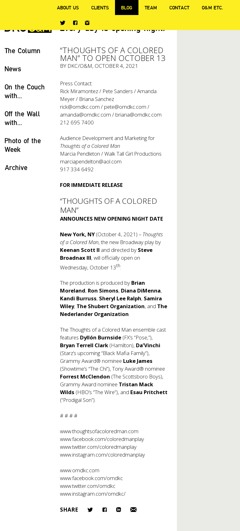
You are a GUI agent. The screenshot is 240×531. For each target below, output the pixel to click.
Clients (100, 7)
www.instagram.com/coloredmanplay (102, 454)
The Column (23, 50)
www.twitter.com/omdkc (87, 485)
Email (133, 509)
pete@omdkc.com (125, 106)
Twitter (62, 23)
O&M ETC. (212, 7)
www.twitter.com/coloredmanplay (98, 446)
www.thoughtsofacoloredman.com (99, 431)
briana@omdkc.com (138, 114)
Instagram (87, 23)
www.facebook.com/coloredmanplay (102, 439)
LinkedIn (118, 509)
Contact (179, 7)
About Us (68, 7)
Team (151, 7)
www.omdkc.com (79, 470)
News (13, 68)
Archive (16, 167)
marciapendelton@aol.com (91, 161)
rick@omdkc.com (80, 106)
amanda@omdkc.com (85, 114)
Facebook (75, 22)
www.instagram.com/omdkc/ (93, 493)
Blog (126, 7)
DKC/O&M (80, 65)
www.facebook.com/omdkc (91, 478)
